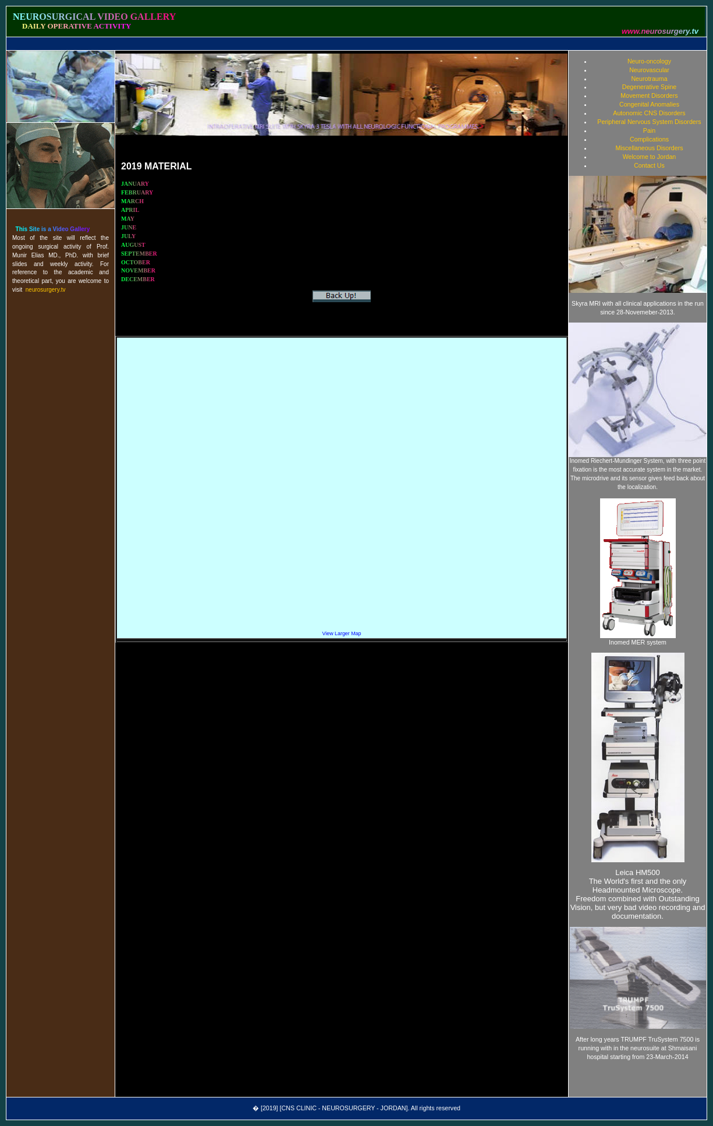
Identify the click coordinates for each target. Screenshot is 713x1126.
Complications (649, 139)
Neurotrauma (649, 78)
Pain (649, 130)
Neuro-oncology (649, 61)
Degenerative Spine (649, 86)
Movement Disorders (648, 95)
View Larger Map (341, 633)
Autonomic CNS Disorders (649, 112)
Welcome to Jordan (649, 156)
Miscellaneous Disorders (649, 147)
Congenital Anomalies (649, 104)
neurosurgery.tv (46, 289)
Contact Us (649, 165)
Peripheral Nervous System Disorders (649, 121)
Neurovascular (649, 69)
